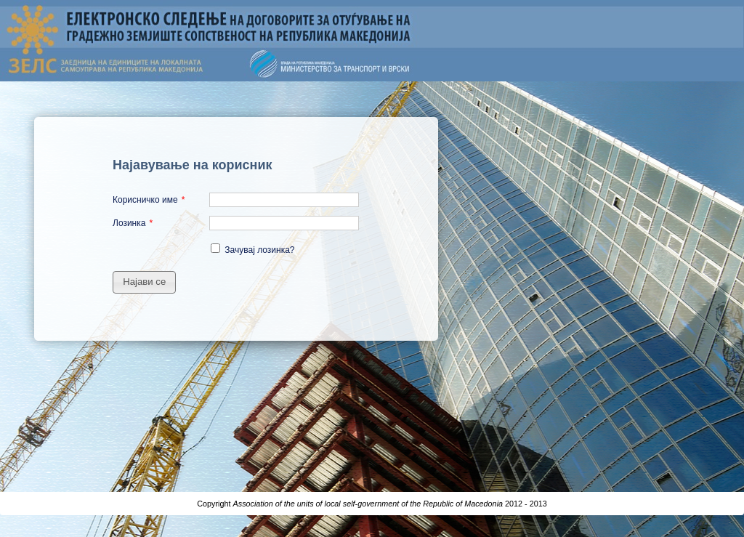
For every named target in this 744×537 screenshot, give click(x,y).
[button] (144, 282)
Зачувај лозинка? (259, 250)
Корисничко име (145, 200)
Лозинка (129, 223)
